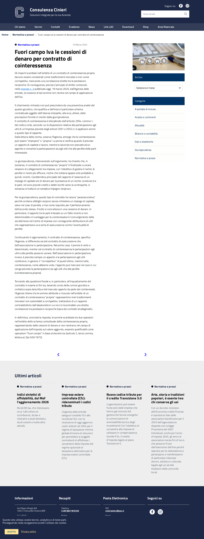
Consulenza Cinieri (50, 11)
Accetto (11, 531)
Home (5, 35)
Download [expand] (128, 27)
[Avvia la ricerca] (185, 14)
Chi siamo (20, 27)
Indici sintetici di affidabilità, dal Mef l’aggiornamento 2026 (33, 398)
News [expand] (92, 27)
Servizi (38, 27)
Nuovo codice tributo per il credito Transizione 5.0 (124, 396)
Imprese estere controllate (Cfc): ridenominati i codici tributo (76, 400)
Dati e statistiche (144, 142)
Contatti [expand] (55, 27)
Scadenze (74, 27)
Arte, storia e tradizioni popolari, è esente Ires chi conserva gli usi (167, 398)
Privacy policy (28, 531)
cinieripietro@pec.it (114, 510)
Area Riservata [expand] (166, 27)
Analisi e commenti (145, 117)
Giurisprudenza (143, 150)
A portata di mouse (145, 109)
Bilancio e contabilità (146, 134)
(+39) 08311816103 (70, 510)
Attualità (139, 125)
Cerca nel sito (149, 14)
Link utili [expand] (108, 27)
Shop (146, 27)
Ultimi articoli (28, 375)
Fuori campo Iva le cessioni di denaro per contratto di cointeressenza (50, 58)
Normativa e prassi (23, 35)
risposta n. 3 (27, 89)
